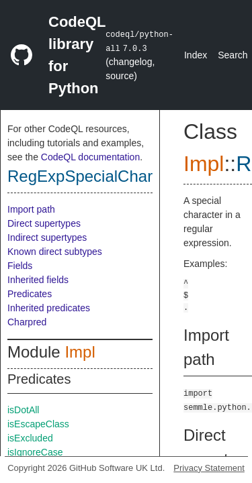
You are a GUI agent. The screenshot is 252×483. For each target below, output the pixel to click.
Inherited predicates (48, 308)
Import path (31, 209)
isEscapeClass (38, 424)
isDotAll (23, 410)
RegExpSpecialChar (80, 176)
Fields (19, 265)
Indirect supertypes (47, 237)
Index (195, 55)
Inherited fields (38, 279)
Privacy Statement (209, 468)
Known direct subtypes (54, 251)
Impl (80, 352)
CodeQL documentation (90, 157)
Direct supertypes (44, 223)
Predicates (29, 293)
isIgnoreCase (35, 452)
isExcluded (30, 438)
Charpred (26, 322)
